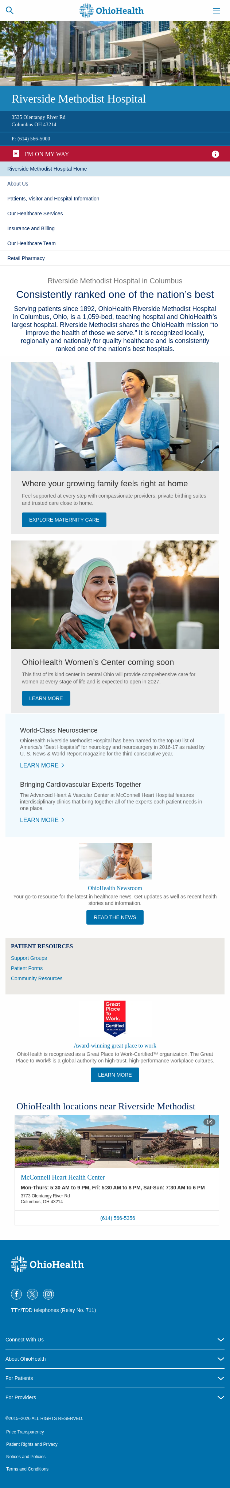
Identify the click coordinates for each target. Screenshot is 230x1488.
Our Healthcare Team (31, 243)
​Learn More (39, 766)
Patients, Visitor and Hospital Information (53, 199)
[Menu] (216, 12)
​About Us (17, 184)
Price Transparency (25, 1432)
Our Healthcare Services (35, 213)
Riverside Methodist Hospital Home (47, 169)
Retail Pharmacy (26, 258)
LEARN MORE (46, 698)
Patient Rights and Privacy (32, 1444)
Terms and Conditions (27, 1469)
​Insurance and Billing (31, 228)
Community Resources (37, 978)
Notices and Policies (26, 1456)
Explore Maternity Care (64, 520)
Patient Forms (27, 968)
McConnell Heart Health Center (63, 1177)
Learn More (115, 1075)
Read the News (115, 917)
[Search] (9, 10)
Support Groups (29, 958)
